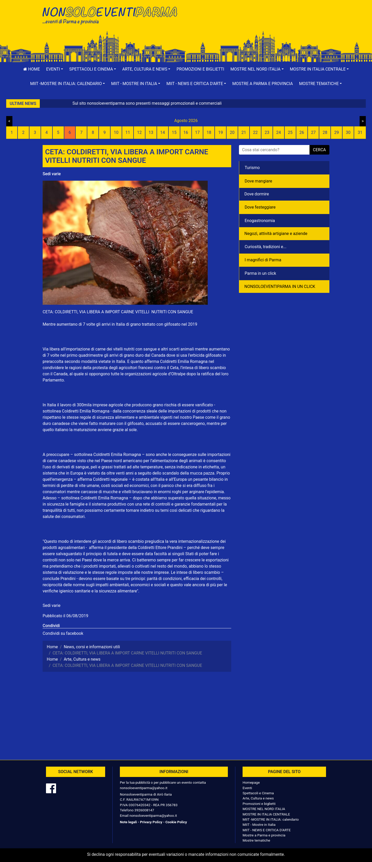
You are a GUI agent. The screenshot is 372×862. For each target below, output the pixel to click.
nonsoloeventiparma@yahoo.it (143, 788)
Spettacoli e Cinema (258, 793)
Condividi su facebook (63, 633)
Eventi (247, 788)
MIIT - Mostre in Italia (259, 824)
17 (197, 132)
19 (220, 132)
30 (348, 132)
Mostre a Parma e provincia (262, 83)
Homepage (251, 782)
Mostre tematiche (256, 840)
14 (162, 132)
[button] (54, 69)
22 (255, 132)
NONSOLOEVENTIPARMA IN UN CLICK (279, 286)
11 (128, 132)
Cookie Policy (176, 822)
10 (116, 132)
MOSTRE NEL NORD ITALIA (264, 809)
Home (31, 69)
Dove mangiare (258, 181)
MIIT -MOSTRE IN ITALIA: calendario (271, 819)
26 (301, 132)
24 (278, 132)
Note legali (128, 822)
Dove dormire (256, 194)
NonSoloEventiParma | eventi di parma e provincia (112, 15)
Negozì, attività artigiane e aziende (275, 233)
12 (139, 132)
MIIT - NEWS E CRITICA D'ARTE (267, 830)
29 (336, 132)
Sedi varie (52, 173)
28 (325, 132)
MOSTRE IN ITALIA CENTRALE (266, 814)
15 (174, 132)
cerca (319, 149)
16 (185, 132)
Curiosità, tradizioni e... (265, 246)
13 (151, 132)
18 (209, 132)
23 (267, 132)
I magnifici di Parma (263, 259)
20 (232, 132)
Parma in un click (260, 273)
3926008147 (144, 810)
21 (244, 132)
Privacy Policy (151, 822)
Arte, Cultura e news (258, 798)
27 (313, 132)
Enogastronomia (260, 220)
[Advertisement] (259, 21)
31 (360, 132)
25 (290, 132)
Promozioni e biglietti (200, 69)
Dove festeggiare (260, 207)
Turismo (252, 167)
